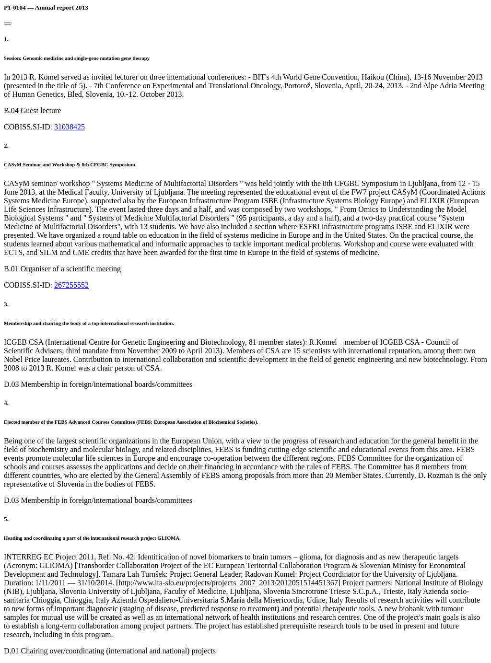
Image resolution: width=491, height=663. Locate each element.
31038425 (69, 127)
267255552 (71, 285)
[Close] (8, 23)
